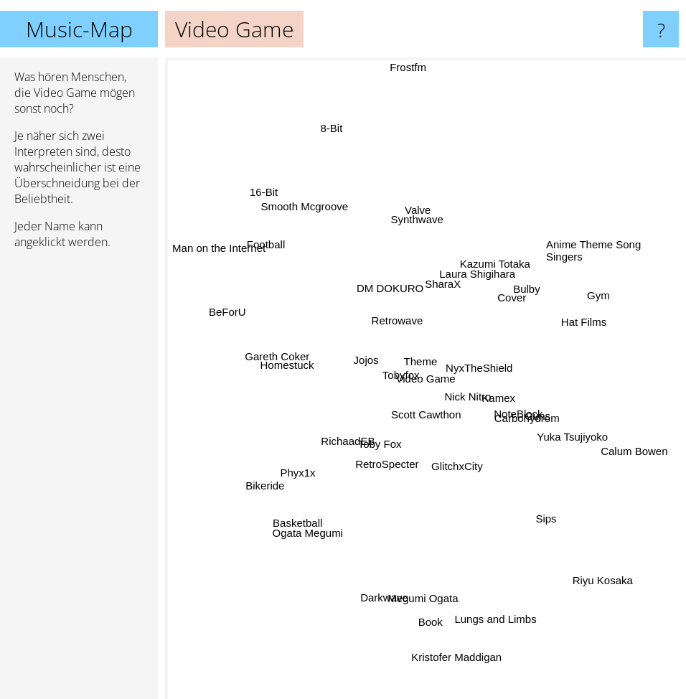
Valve (407, 190)
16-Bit (272, 208)
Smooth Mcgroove (322, 226)
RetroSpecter (378, 468)
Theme (426, 359)
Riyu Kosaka (599, 569)
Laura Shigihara (476, 277)
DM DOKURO (366, 267)
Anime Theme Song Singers (612, 256)
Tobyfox (405, 380)
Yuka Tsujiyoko (583, 434)
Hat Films (567, 322)
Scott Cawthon (428, 421)
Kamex (510, 391)
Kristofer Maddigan (456, 665)
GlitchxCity (453, 475)
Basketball (309, 510)
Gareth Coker (281, 365)
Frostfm (410, 67)
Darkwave (380, 588)
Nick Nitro (477, 411)
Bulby (531, 288)
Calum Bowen (640, 439)
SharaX (453, 250)
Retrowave (397, 318)
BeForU (244, 308)
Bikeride (282, 474)
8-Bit (340, 144)
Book (430, 596)
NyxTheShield (489, 368)
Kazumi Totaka (489, 262)
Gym (579, 305)
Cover (518, 298)
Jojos (360, 360)
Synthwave (412, 226)
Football (283, 259)
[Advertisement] (79, 480)
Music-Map (79, 29)
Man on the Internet (217, 249)
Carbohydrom (527, 427)
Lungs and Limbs (495, 594)
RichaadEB (337, 443)
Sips (534, 511)
